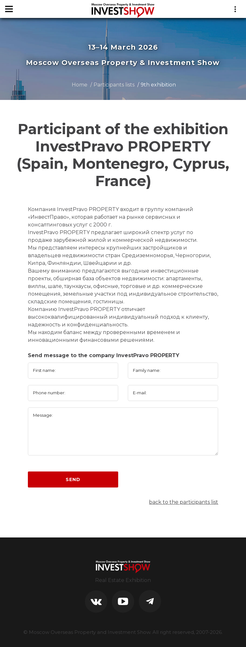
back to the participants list (183, 502)
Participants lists (114, 85)
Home (79, 85)
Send (73, 479)
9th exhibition (158, 85)
